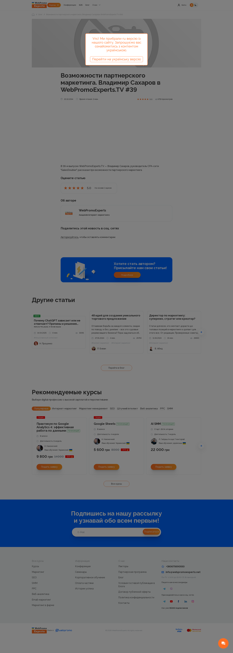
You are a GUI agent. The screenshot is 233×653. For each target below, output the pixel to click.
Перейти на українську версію (116, 59)
